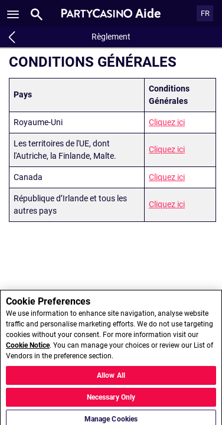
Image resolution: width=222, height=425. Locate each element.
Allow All (111, 381)
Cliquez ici (167, 122)
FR (205, 13)
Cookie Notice (28, 351)
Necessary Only (111, 402)
